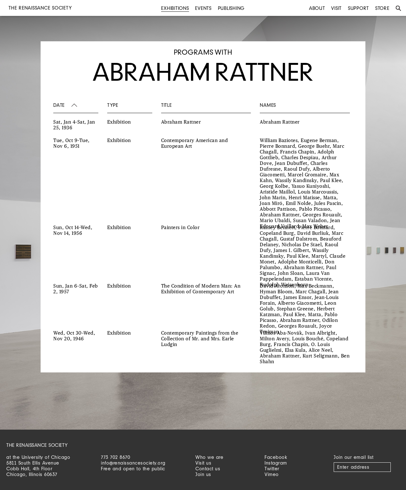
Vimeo (272, 474)
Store (382, 8)
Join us (203, 474)
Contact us (207, 469)
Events (203, 8)
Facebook (276, 457)
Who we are (209, 457)
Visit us (203, 463)
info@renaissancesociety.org (133, 463)
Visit (336, 8)
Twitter (272, 469)
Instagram (276, 463)
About (317, 8)
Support (358, 8)
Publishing (231, 8)
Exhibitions (175, 8)
